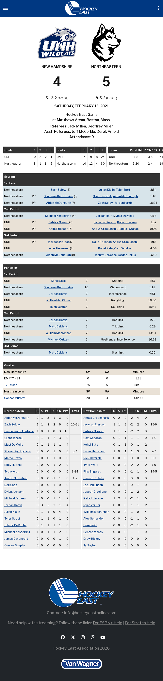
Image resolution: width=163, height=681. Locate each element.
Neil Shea (10, 485)
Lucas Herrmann (58, 248)
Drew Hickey (91, 538)
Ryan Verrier (58, 306)
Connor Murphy (14, 398)
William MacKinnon (58, 300)
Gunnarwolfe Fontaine (58, 196)
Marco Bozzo (13, 458)
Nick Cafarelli (92, 458)
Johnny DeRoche (106, 255)
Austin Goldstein (15, 478)
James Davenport (16, 538)
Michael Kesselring (58, 215)
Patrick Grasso (58, 222)
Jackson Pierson (105, 222)
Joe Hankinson (93, 485)
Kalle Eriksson (127, 222)
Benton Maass (93, 532)
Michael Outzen (58, 339)
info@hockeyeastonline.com (90, 612)
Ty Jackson (11, 471)
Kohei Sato (105, 248)
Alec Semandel (93, 518)
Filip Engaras (92, 471)
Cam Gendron (123, 248)
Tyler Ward (90, 464)
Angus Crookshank (104, 228)
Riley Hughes (13, 464)
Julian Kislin (107, 189)
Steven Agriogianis (17, 451)
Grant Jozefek (102, 196)
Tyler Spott (124, 189)
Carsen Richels (93, 478)
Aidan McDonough (125, 196)
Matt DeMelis (124, 215)
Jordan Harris (124, 202)
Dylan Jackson (13, 491)
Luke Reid (90, 525)
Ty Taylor (10, 385)
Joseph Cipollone (95, 491)
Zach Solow (58, 189)
